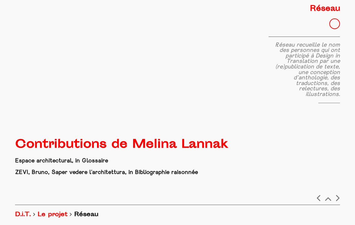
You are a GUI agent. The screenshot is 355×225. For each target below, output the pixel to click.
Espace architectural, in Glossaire (61, 161)
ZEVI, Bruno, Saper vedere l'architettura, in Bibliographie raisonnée (106, 172)
